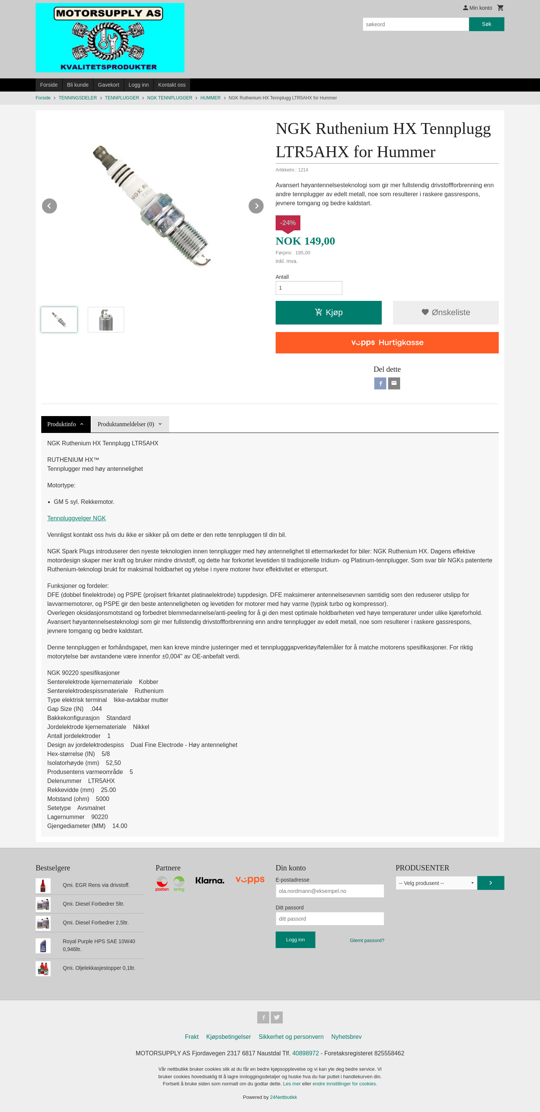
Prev (57, 204)
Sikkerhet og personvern (291, 1037)
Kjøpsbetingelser (228, 1037)
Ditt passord (290, 908)
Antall (282, 277)
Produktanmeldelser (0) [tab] (126, 424)
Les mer (292, 1083)
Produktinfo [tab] (61, 424)
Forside (49, 85)
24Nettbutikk (283, 1097)
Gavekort (108, 85)
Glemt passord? (367, 940)
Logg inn (139, 85)
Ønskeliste (445, 312)
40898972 (305, 1053)
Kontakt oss (172, 85)
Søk (486, 24)
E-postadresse (292, 880)
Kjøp (329, 312)
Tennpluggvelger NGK (76, 518)
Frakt (191, 1037)
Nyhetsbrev (347, 1037)
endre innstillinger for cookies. (345, 1083)
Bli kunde (78, 85)
